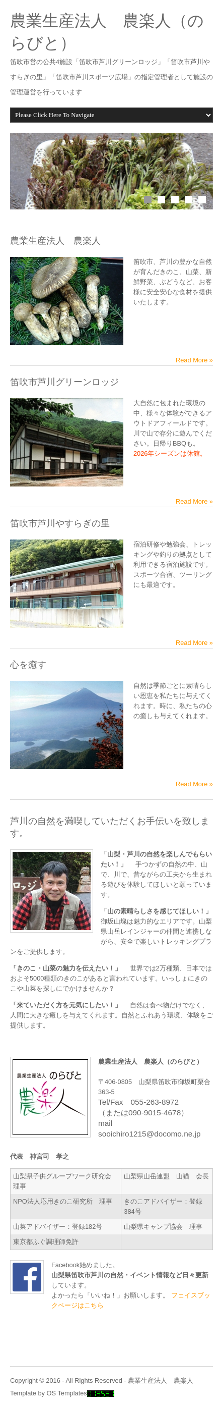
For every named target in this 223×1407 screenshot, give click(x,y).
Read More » (194, 360)
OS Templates (67, 1393)
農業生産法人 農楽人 (160, 1380)
